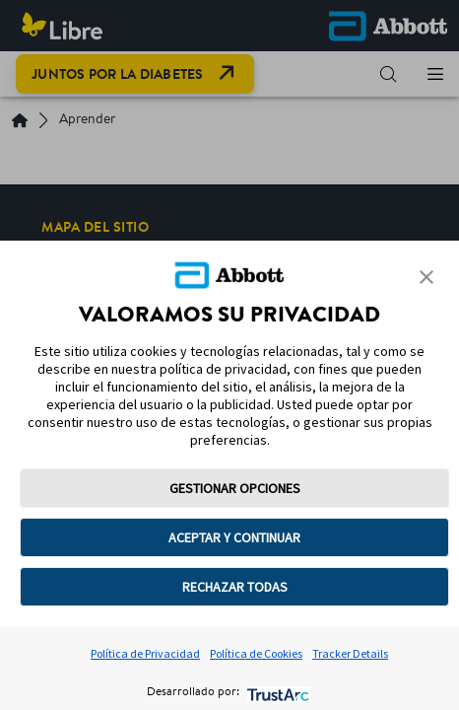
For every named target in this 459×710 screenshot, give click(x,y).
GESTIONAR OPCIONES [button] (234, 488)
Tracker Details (350, 653)
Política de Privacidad (145, 653)
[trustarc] (276, 692)
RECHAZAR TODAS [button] (235, 587)
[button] (426, 277)
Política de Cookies (256, 653)
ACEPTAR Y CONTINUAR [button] (234, 537)
